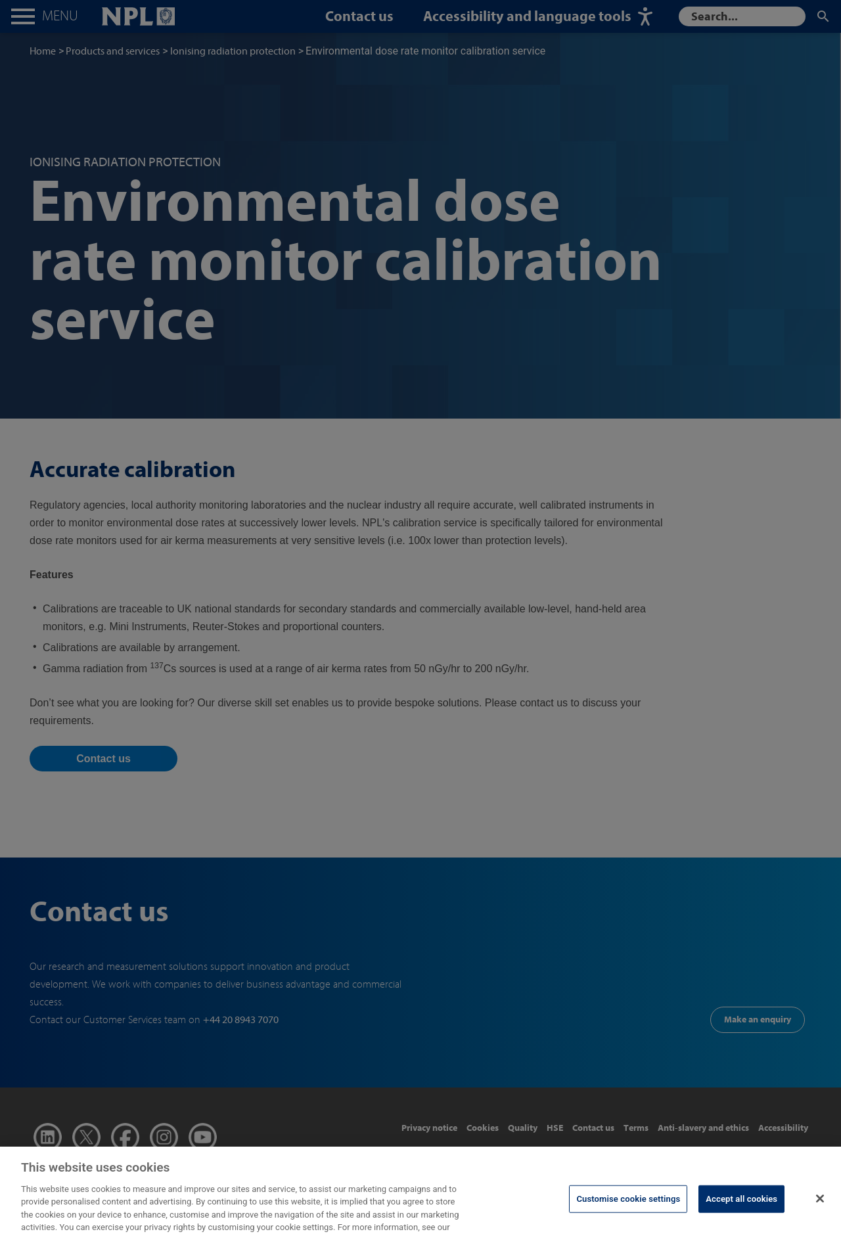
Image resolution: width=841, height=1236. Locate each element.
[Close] (820, 1207)
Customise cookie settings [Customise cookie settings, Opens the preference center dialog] (628, 1208)
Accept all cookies (741, 1208)
